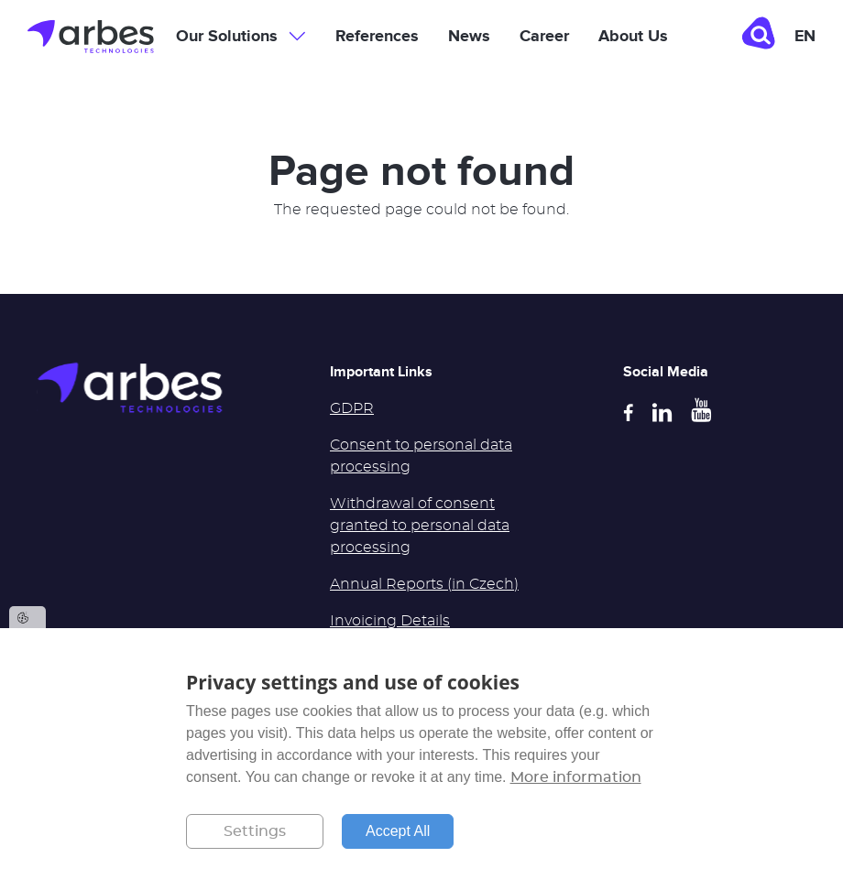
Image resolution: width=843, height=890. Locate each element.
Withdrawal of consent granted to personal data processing (419, 525)
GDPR (352, 408)
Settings (255, 831)
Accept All (398, 831)
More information (575, 777)
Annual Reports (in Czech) (424, 584)
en (805, 37)
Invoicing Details (390, 620)
